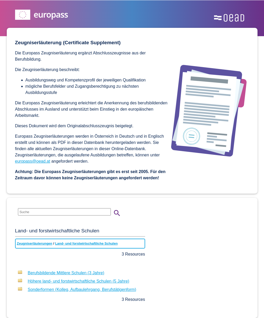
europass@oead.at (32, 161)
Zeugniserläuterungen (35, 243)
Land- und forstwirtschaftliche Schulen (86, 243)
